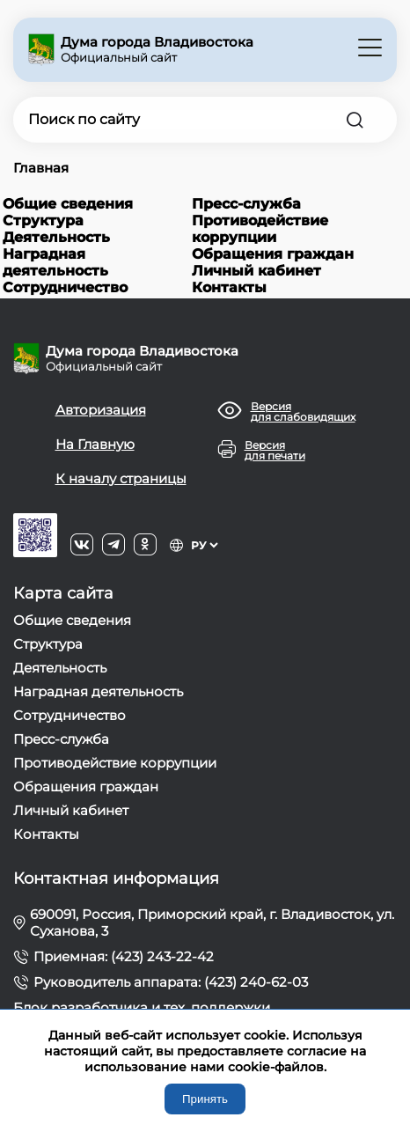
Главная (41, 167)
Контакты (229, 287)
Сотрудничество (65, 287)
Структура (43, 220)
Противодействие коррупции (260, 229)
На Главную (95, 444)
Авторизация (100, 409)
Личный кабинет (256, 270)
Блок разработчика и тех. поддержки (141, 1007)
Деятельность (56, 237)
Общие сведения (68, 203)
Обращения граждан (273, 254)
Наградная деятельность (55, 262)
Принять (205, 1099)
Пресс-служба (246, 203)
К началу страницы (121, 478)
